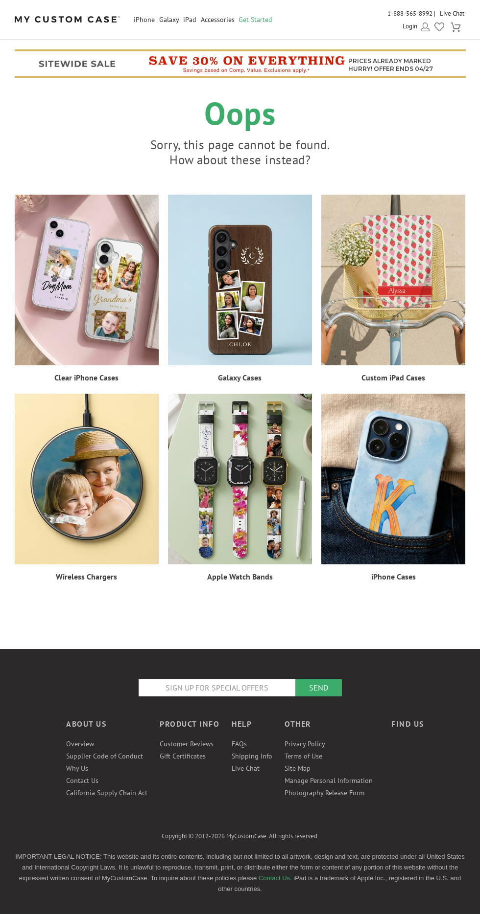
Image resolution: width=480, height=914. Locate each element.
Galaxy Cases (240, 377)
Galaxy (169, 19)
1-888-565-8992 (409, 13)
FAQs (239, 743)
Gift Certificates (183, 756)
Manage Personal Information (329, 780)
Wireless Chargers (86, 576)
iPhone (144, 19)
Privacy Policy (305, 743)
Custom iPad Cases (393, 377)
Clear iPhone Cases (86, 377)
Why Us (77, 768)
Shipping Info (252, 756)
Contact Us (82, 780)
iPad (189, 19)
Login (410, 26)
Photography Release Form (324, 792)
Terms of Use (303, 756)
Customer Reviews (187, 743)
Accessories (218, 19)
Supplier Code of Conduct (104, 756)
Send (318, 687)
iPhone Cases (393, 576)
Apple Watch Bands (240, 576)
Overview (80, 743)
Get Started (255, 19)
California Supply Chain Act (106, 792)
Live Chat (452, 13)
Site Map (298, 768)
